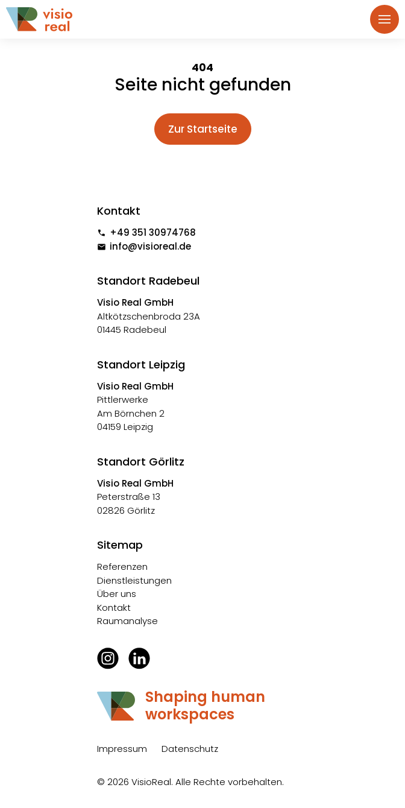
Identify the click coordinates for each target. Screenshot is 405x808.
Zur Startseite (202, 129)
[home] (45, 19)
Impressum (122, 748)
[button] (384, 19)
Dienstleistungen (134, 580)
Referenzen (122, 566)
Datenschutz (190, 748)
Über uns (116, 593)
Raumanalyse (127, 620)
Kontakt (114, 607)
